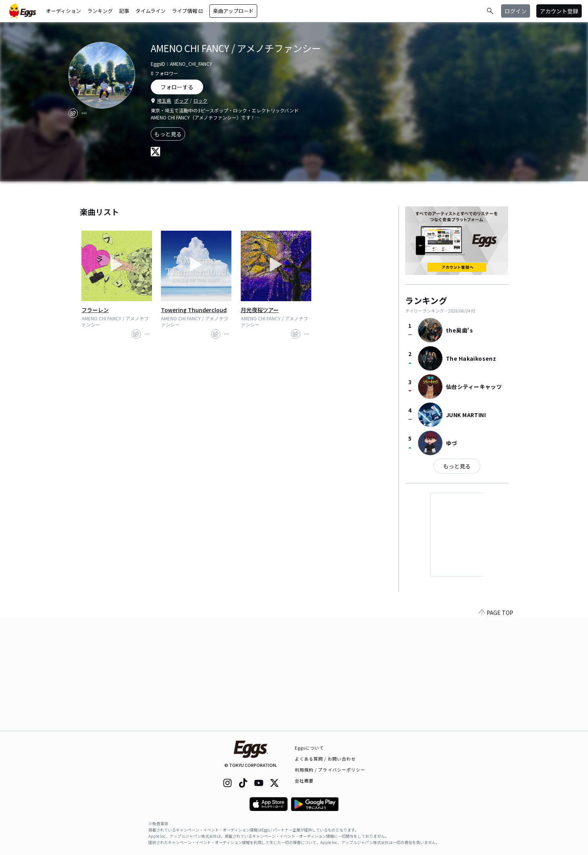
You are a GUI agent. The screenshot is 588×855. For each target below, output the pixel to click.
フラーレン (95, 310)
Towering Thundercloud (194, 310)
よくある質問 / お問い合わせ (325, 759)
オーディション (63, 10)
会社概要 (304, 780)
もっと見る (168, 134)
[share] (73, 113)
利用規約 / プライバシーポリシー (330, 769)
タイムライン (150, 10)
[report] (84, 113)
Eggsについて (310, 748)
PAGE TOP (496, 726)
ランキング (100, 10)
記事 (124, 10)
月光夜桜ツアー (260, 310)
